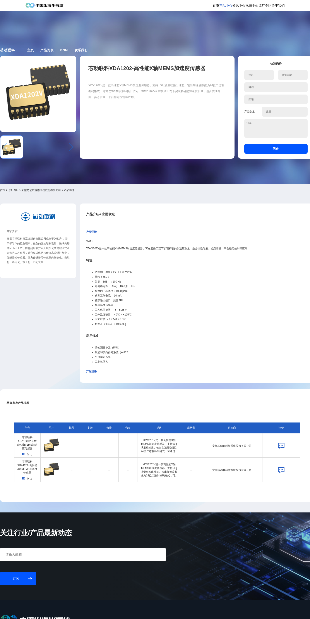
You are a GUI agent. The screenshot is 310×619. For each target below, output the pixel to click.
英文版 (267, 6)
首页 (172, 21)
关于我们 (262, 21)
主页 (81, 64)
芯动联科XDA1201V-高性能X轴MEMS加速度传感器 (59, 393)
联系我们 (144, 64)
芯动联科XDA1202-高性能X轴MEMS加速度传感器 (58, 419)
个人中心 (222, 6)
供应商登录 (252, 6)
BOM (123, 64)
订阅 (84, 6)
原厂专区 (243, 21)
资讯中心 (206, 21)
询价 (243, 141)
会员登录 (236, 6)
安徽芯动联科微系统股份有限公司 (80, 163)
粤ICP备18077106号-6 (136, 611)
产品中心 (187, 21)
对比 (59, 405)
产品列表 (102, 64)
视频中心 (224, 21)
